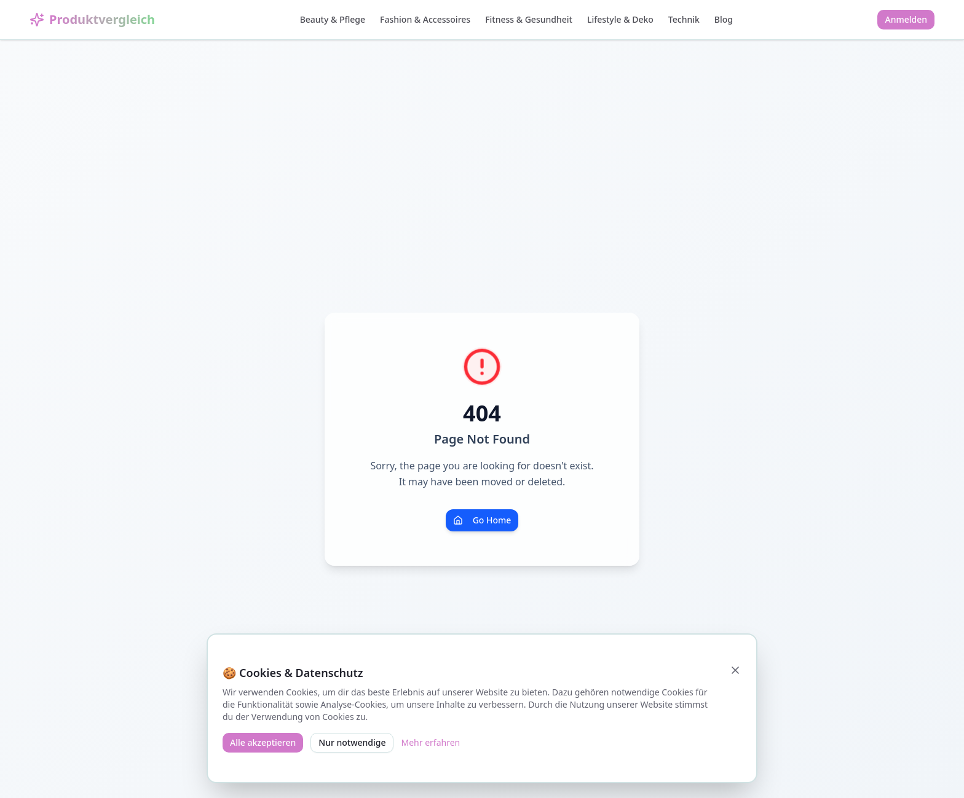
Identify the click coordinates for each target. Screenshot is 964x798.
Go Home (482, 520)
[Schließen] (735, 670)
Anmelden (906, 19)
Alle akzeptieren (263, 742)
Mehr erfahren (430, 742)
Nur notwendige (351, 742)
